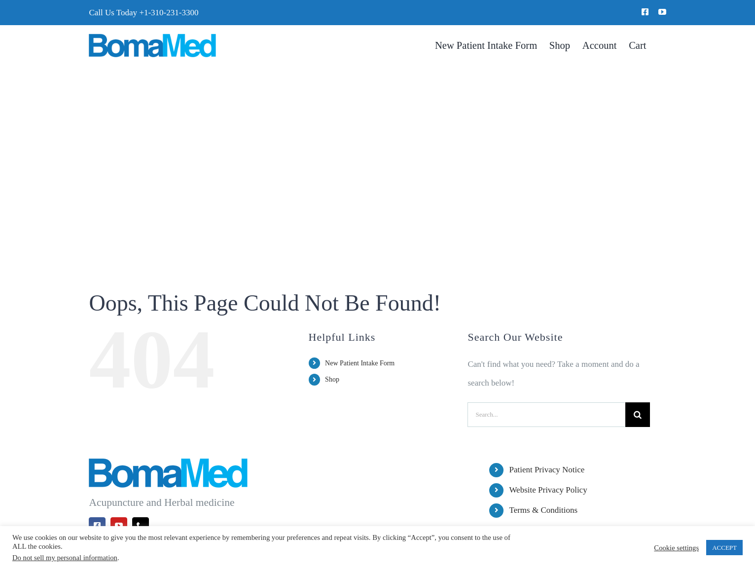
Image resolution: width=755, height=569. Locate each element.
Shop (332, 379)
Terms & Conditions (543, 510)
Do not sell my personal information (64, 558)
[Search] (637, 414)
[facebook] (645, 12)
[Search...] (546, 414)
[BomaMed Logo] (152, 37)
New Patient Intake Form (360, 363)
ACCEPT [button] (724, 547)
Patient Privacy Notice (546, 469)
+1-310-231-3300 (168, 12)
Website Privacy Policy (548, 490)
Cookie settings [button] (676, 548)
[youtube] (662, 12)
